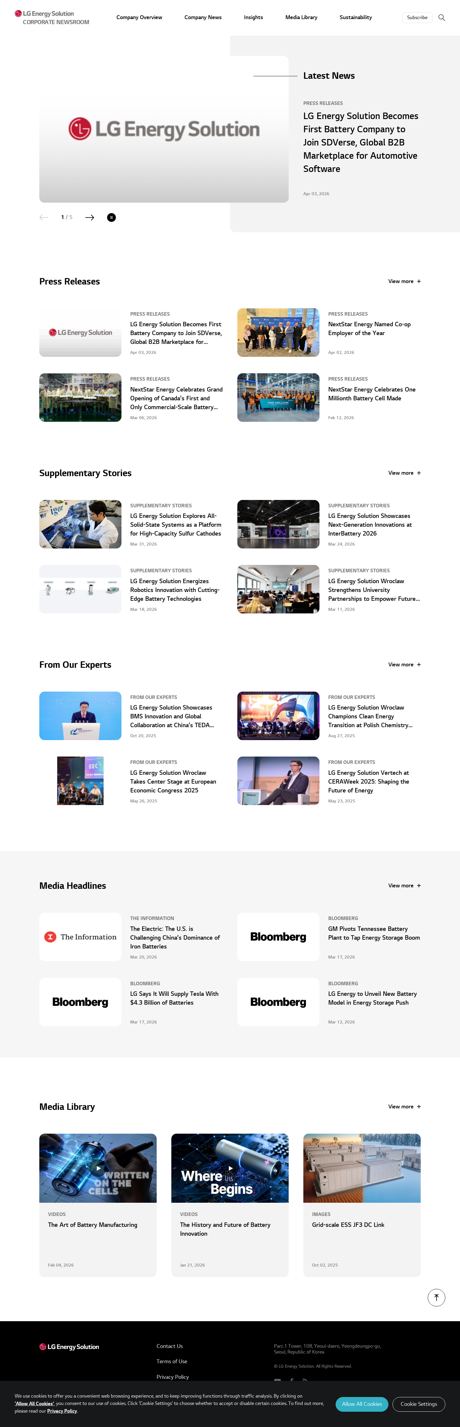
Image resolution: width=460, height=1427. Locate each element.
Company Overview (139, 17)
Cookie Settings (419, 1404)
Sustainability (356, 17)
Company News (203, 17)
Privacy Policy (173, 1377)
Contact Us (170, 1346)
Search (441, 17)
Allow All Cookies (362, 1404)
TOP (436, 1297)
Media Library (301, 17)
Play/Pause (111, 217)
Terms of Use (172, 1361)
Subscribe (417, 17)
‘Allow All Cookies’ (34, 1403)
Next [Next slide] (89, 217)
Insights (253, 17)
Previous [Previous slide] (43, 217)
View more (401, 281)
